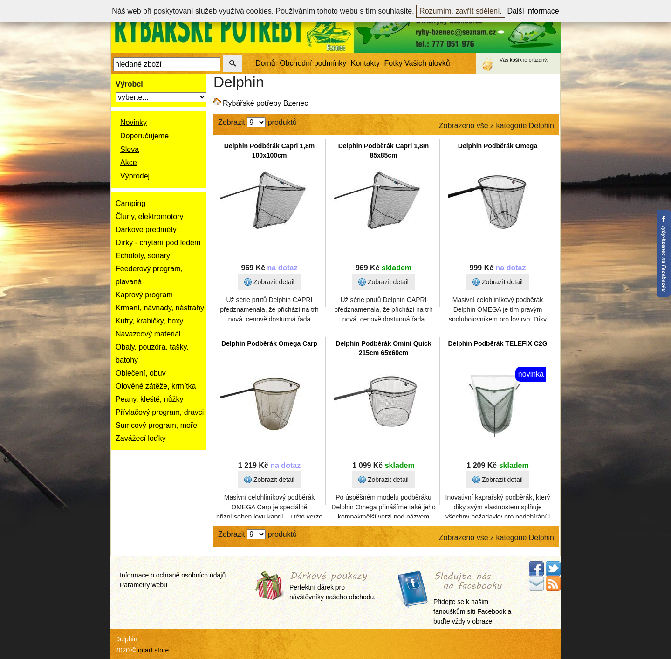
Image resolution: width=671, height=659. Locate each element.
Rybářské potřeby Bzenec (265, 103)
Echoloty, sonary (143, 256)
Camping (130, 203)
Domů (265, 63)
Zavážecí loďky (141, 438)
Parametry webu (143, 585)
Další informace (533, 11)
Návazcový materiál (148, 334)
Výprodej (135, 176)
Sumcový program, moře (156, 425)
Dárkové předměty (146, 229)
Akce (128, 162)
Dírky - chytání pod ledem (158, 243)
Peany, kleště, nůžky (150, 399)
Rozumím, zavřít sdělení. (460, 11)
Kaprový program (144, 295)
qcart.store (153, 650)
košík (516, 59)
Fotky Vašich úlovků (417, 63)
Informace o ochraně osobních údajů (173, 575)
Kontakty (365, 63)
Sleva (129, 149)
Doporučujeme (144, 136)
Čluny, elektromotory (150, 216)
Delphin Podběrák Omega (497, 146)
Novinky (133, 122)
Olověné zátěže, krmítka (156, 386)
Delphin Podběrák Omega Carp (269, 343)
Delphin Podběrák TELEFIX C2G (497, 343)
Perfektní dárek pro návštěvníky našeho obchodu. (332, 586)
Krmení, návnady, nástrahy (160, 308)
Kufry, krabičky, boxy (149, 321)
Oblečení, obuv (141, 373)
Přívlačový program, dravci (160, 412)
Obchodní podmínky (313, 63)
